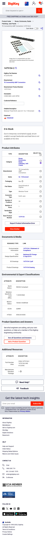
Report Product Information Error (22, 223)
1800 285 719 (8, 469)
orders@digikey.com (10, 474)
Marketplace (6, 425)
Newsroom (5, 435)
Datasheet (8, 118)
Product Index (6, 21)
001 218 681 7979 (10, 471)
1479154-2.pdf (28, 261)
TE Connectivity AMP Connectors (14, 82)
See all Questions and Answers (20, 338)
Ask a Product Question (17, 342)
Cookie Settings (7, 534)
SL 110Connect (24, 177)
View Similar (15, 229)
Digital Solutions (7, 433)
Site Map (5, 430)
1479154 (21, 217)
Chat (5, 465)
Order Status (6, 449)
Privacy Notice (25, 411)
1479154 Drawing (29, 267)
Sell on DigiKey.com (8, 427)
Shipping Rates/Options (10, 451)
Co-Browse (7, 478)
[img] (13, 4)
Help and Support (8, 446)
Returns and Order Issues (10, 454)
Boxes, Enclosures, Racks (23, 21)
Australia (6, 522)
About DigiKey (7, 422)
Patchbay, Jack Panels (9, 24)
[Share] (41, 28)
